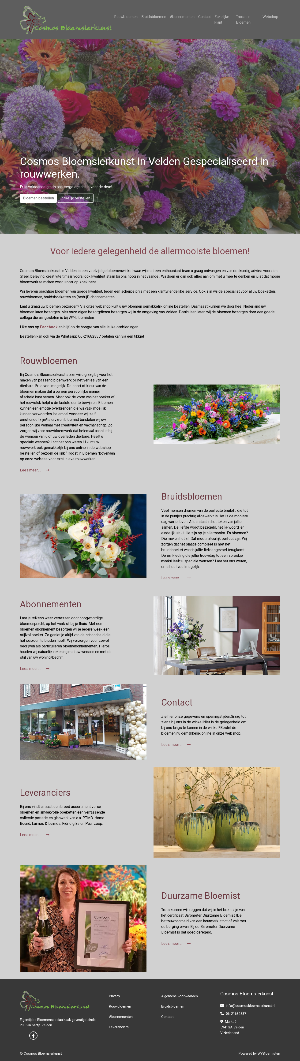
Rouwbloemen (126, 17)
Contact (204, 17)
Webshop (270, 17)
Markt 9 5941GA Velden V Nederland (232, 1027)
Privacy (114, 996)
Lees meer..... (34, 470)
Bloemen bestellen (38, 198)
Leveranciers (119, 1027)
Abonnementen (182, 17)
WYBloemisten (269, 1053)
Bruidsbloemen (153, 17)
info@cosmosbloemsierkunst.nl (247, 1006)
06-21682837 (233, 1014)
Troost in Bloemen (243, 20)
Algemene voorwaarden (179, 996)
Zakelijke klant (221, 20)
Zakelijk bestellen (75, 198)
